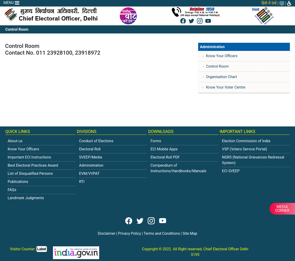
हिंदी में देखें (269, 3)
